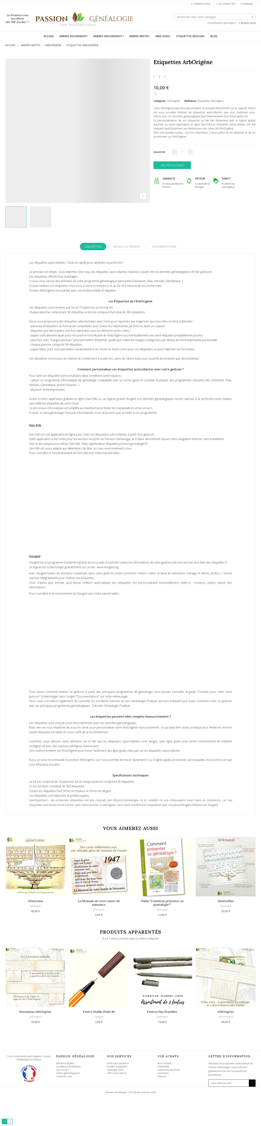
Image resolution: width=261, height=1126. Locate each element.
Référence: (190, 101)
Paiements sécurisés (169, 1069)
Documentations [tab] (164, 246)
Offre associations (117, 1073)
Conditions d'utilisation (68, 1066)
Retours (162, 1076)
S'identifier (163, 1066)
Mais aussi (99, 909)
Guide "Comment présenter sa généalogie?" (162, 902)
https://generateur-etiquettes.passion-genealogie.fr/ (115, 444)
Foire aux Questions (118, 1063)
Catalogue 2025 (115, 1069)
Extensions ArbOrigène (35, 1011)
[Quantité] (182, 152)
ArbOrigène (173, 101)
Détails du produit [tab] (126, 246)
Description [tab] (93, 246)
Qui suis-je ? (62, 1069)
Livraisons (163, 1073)
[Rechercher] (215, 17)
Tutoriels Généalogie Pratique (111, 706)
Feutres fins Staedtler (162, 1011)
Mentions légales (65, 1063)
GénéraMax (226, 901)
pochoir (74, 760)
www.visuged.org (108, 567)
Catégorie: (160, 101)
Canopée (98, 1016)
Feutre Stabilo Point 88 (99, 1011)
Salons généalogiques (68, 1073)
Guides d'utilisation (117, 1066)
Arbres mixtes (226, 1016)
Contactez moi (64, 1076)
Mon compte (164, 1063)
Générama (35, 901)
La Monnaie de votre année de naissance (99, 902)
